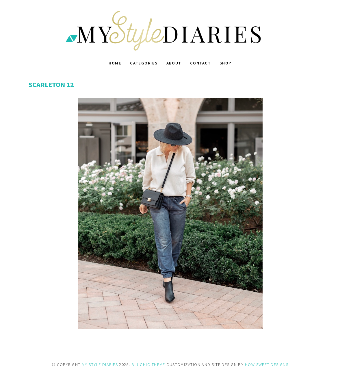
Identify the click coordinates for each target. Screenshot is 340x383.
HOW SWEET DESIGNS (266, 364)
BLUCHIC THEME (148, 364)
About (173, 63)
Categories (143, 63)
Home (115, 63)
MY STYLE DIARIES (100, 364)
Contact (200, 63)
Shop (225, 63)
